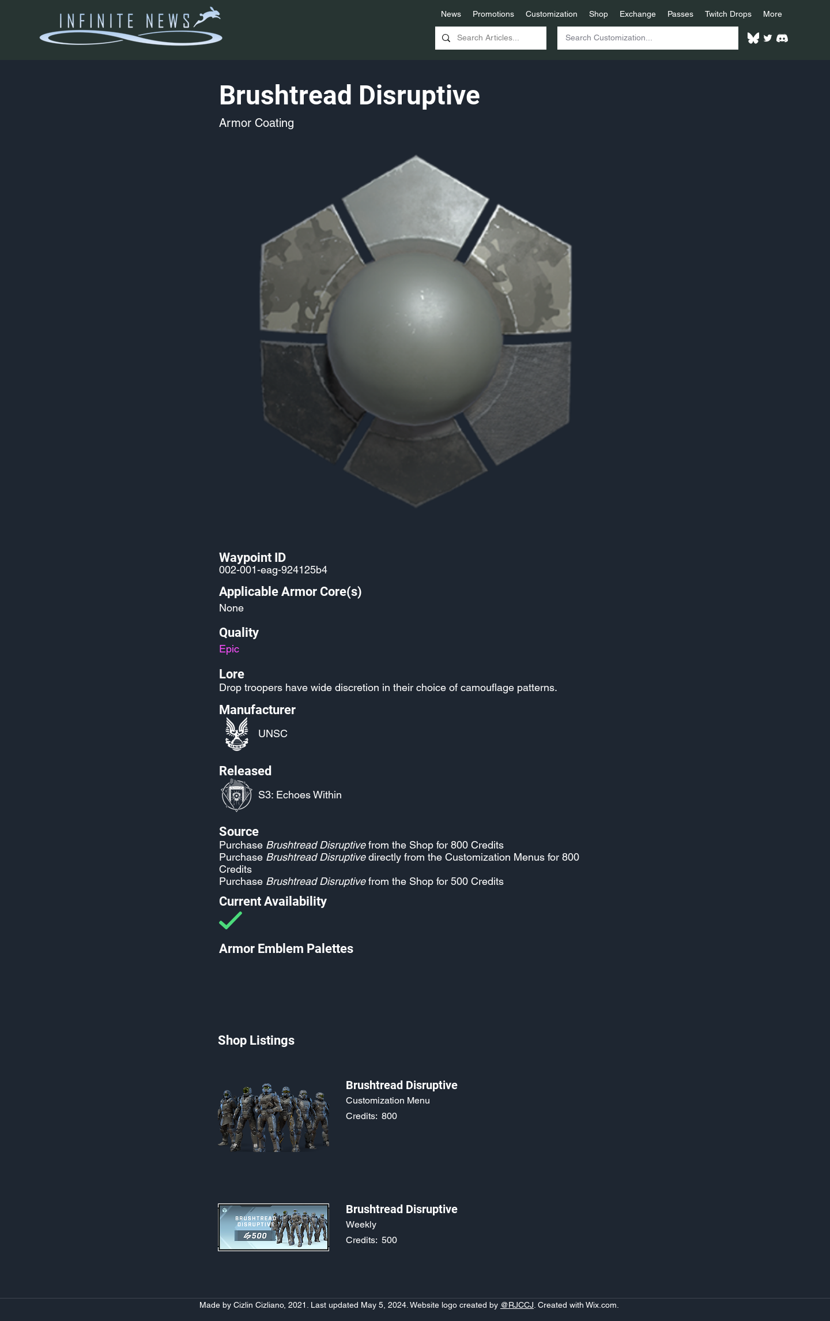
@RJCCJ (517, 1304)
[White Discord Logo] (782, 38)
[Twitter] (768, 38)
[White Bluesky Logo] (753, 38)
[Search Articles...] (489, 38)
